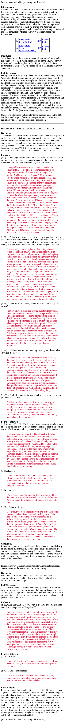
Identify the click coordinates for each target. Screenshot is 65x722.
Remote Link (45, 41)
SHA (39, 41)
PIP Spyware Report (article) (25, 41)
